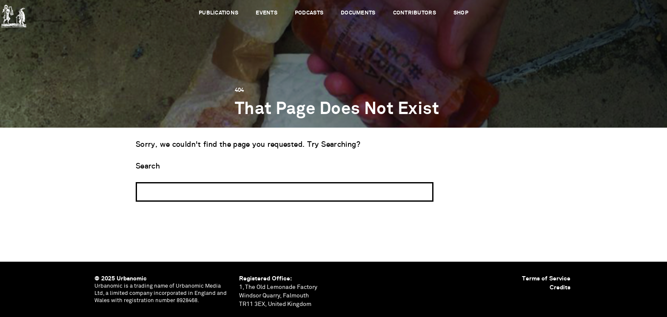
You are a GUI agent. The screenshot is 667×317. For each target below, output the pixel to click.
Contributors (414, 13)
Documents (358, 13)
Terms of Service (546, 278)
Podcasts (309, 13)
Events (266, 13)
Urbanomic (14, 14)
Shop (460, 13)
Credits (560, 287)
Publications (218, 13)
